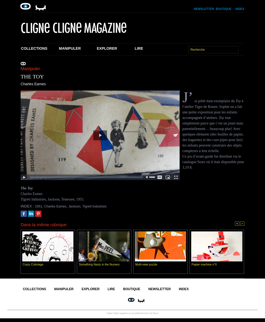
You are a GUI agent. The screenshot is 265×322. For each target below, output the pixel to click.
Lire (139, 48)
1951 (39, 206)
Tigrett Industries (101, 206)
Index (239, 8)
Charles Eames (57, 206)
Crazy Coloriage (33, 264)
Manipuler (70, 48)
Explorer (107, 48)
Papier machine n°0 (204, 264)
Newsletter (204, 8)
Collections (34, 48)
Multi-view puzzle (146, 264)
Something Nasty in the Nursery (100, 264)
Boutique (223, 8)
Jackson (79, 206)
